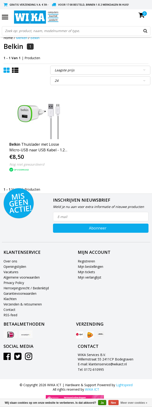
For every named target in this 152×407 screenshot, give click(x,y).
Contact (9, 309)
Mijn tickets (86, 272)
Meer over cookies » (133, 402)
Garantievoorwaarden (20, 293)
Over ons (10, 261)
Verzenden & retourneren (23, 304)
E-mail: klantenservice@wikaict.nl (102, 364)
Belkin (34, 38)
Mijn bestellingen (90, 266)
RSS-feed (10, 315)
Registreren (86, 261)
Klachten (10, 299)
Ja (102, 402)
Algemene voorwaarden (22, 277)
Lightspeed (124, 385)
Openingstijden (15, 266)
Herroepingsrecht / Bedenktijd (26, 288)
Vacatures (11, 272)
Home (8, 38)
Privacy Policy (14, 282)
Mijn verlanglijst (89, 277)
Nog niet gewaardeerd (26, 164)
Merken (21, 38)
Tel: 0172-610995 (91, 369)
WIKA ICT (92, 389)
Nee (113, 402)
